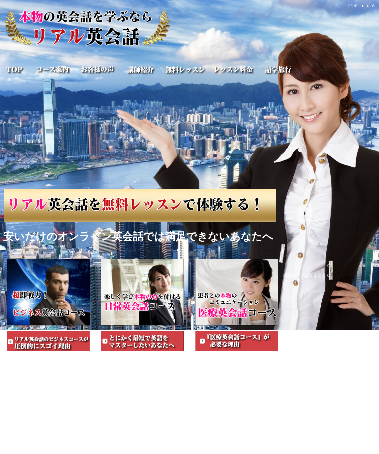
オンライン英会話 (355, 448)
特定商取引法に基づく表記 (35, 448)
